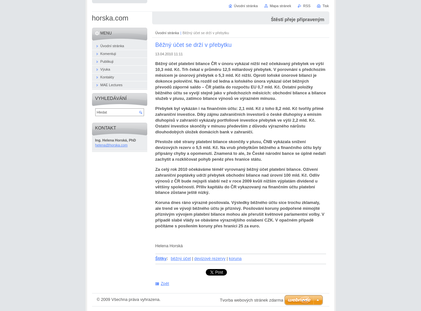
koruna (235, 258)
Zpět (165, 283)
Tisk (325, 6)
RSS (306, 6)
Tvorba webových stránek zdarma (251, 300)
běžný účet (181, 258)
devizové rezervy (210, 258)
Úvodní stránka (167, 33)
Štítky (161, 258)
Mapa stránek (280, 6)
